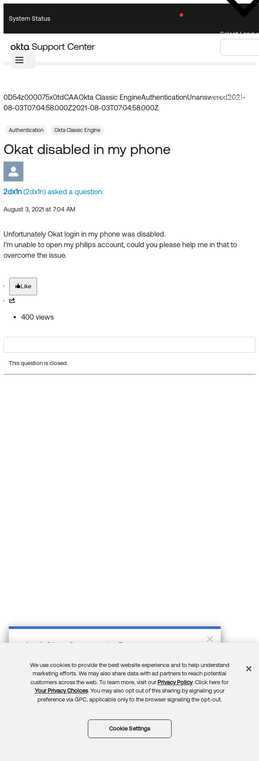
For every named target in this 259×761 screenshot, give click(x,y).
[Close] (249, 668)
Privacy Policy (175, 682)
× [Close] (210, 639)
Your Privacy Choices (61, 690)
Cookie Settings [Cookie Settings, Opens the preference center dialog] (129, 728)
